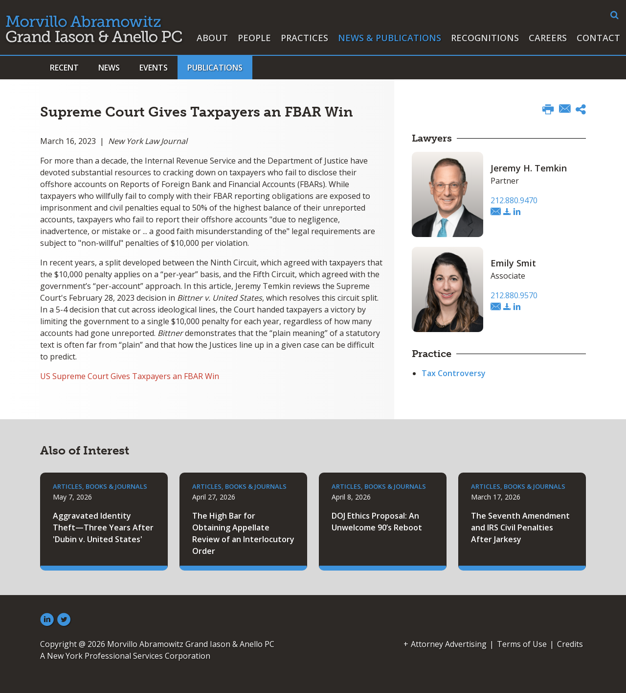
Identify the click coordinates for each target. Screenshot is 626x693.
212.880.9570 (514, 295)
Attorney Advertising (449, 644)
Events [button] (153, 67)
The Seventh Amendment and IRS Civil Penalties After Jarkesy (520, 527)
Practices (304, 38)
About (212, 38)
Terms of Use (522, 644)
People (254, 38)
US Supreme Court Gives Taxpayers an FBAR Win (129, 376)
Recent (64, 67)
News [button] (109, 67)
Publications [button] (215, 67)
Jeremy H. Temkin (529, 168)
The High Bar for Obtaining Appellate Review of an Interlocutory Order (243, 533)
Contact (598, 38)
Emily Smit (513, 263)
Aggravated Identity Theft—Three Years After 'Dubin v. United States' (103, 527)
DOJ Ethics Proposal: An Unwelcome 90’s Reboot (377, 521)
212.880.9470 (514, 200)
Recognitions (485, 38)
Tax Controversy (454, 373)
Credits (570, 644)
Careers (548, 38)
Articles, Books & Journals (100, 486)
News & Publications (389, 38)
